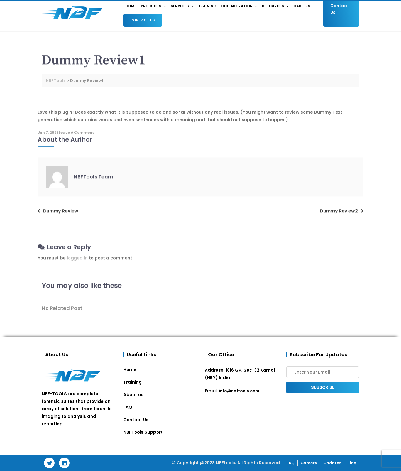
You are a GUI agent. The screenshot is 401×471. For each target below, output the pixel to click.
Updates (332, 463)
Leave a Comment (76, 135)
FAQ (127, 407)
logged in (77, 261)
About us (133, 395)
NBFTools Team (93, 179)
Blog (351, 463)
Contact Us (142, 20)
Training (132, 382)
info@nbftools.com (239, 391)
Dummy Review (60, 213)
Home (129, 369)
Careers (309, 463)
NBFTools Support (143, 432)
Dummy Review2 (339, 213)
